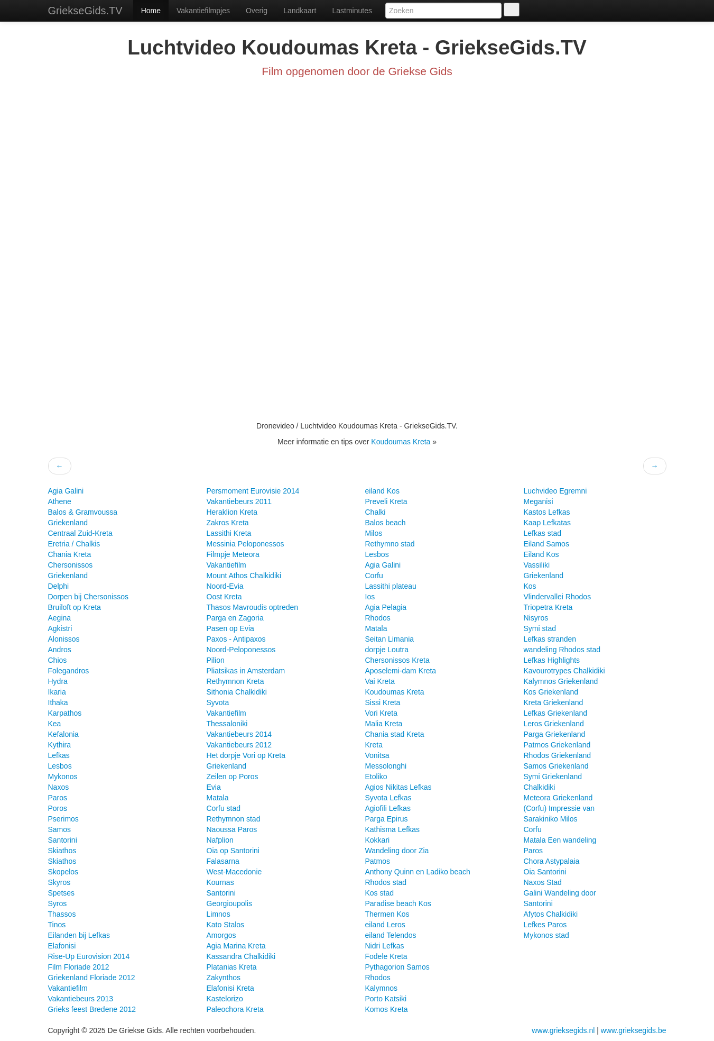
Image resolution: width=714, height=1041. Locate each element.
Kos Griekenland (551, 692)
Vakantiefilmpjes (203, 10)
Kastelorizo (225, 998)
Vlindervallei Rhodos (557, 596)
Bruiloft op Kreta (74, 607)
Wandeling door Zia (397, 850)
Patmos (377, 861)
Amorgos (221, 935)
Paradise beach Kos (398, 903)
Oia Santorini (545, 872)
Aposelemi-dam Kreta (401, 670)
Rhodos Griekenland (557, 755)
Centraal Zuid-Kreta (80, 533)
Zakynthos (224, 977)
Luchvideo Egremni (555, 491)
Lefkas (59, 755)
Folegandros (68, 670)
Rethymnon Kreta (235, 681)
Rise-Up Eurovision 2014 (89, 956)
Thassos (62, 914)
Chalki (375, 512)
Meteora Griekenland (558, 797)
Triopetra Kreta (548, 607)
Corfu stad (224, 808)
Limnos (218, 914)
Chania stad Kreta (394, 734)
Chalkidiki (539, 787)
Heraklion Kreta (232, 512)
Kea (54, 723)
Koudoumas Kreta (401, 441)
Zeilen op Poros (232, 776)
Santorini (62, 840)
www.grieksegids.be (633, 1030)
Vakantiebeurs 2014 (239, 734)
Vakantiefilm (68, 988)
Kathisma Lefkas (392, 829)
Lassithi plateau (390, 586)
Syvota (218, 702)
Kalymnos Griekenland (561, 681)
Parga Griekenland (555, 734)
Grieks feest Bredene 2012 (92, 1009)
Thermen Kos (387, 914)
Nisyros (536, 618)
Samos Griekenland (556, 766)
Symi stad (540, 628)
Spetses (61, 893)
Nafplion (220, 840)
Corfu (374, 575)
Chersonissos (70, 565)
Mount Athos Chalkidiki (244, 575)
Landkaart (299, 10)
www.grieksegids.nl (564, 1030)
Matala (218, 797)
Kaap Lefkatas (547, 522)
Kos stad (379, 893)
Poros (58, 808)
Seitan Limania (389, 639)
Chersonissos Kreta (397, 660)
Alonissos (64, 639)
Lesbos (60, 766)
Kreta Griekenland (553, 702)
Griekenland (68, 522)
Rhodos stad (386, 882)
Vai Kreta (380, 681)
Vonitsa (377, 755)
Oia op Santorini (233, 850)
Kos (530, 586)
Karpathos (65, 713)
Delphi (58, 586)
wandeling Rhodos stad (562, 649)
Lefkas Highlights (552, 660)
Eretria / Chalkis (74, 544)
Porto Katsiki (386, 998)
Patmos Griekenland (557, 745)
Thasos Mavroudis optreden (253, 607)
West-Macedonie (234, 872)
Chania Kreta (69, 554)
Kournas (220, 882)
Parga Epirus (386, 819)
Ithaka (58, 702)
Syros (57, 903)
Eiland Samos (546, 544)
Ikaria (57, 692)
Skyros (59, 882)
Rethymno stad (390, 544)
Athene (59, 501)
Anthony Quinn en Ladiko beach (417, 872)
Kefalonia (63, 734)
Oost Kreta (224, 596)
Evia (214, 787)
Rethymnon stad (234, 819)
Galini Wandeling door (560, 893)
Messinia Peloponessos (245, 544)
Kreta (374, 745)
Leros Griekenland (554, 723)
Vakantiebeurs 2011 (239, 501)
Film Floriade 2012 (78, 967)
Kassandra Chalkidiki (241, 956)
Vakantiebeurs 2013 (81, 998)
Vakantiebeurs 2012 (239, 745)
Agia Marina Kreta (236, 946)
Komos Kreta (386, 1009)
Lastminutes (352, 10)
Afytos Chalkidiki (551, 914)
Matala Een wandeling (560, 840)
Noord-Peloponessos (241, 649)
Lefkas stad (543, 533)
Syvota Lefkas (388, 797)
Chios (57, 660)
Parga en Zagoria (235, 618)
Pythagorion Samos (397, 967)
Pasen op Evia (230, 628)
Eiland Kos (541, 554)
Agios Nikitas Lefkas (398, 787)
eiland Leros (385, 924)
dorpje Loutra (387, 649)
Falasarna (223, 861)
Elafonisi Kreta (230, 988)
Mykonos (63, 776)
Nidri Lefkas (384, 946)
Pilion (216, 660)
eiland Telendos (390, 935)
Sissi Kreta (383, 702)
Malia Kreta (384, 723)
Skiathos (62, 850)
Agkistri (60, 628)
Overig (256, 10)
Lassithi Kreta (229, 533)
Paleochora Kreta (235, 1009)
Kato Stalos (226, 924)
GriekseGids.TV (85, 10)
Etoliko (376, 776)
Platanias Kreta (232, 967)
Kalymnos (381, 988)
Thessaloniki (227, 723)
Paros (58, 797)
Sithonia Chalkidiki (237, 692)
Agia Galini (66, 491)
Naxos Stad (543, 882)
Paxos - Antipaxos (236, 639)
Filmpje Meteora (233, 554)
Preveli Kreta (386, 501)
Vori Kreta (381, 713)
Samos (59, 829)
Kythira (59, 745)
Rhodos (378, 618)
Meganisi (538, 501)
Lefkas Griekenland (556, 713)
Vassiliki (537, 565)
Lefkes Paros (545, 924)
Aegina (59, 618)
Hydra (58, 681)
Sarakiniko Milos (551, 819)
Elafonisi (62, 946)
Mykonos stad (546, 935)
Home (151, 10)
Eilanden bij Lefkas (79, 935)
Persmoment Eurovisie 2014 (253, 491)
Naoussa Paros (232, 829)
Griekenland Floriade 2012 (91, 977)
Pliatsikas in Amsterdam (246, 670)
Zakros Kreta (228, 522)
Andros (59, 649)
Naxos (58, 787)
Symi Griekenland (553, 776)
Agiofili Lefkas (388, 808)
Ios (370, 596)
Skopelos (63, 872)
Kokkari (377, 840)
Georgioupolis (229, 903)
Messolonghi (386, 766)
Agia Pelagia (386, 607)
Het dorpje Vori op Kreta (246, 755)
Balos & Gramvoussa (83, 512)
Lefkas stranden (550, 639)
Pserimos (63, 819)
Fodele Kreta (386, 956)
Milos (374, 533)
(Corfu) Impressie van (559, 808)
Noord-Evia (225, 586)
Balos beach (385, 522)
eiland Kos (382, 491)
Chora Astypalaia (552, 861)
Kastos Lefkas (547, 512)
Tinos (57, 924)
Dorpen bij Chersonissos (88, 596)
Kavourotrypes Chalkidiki (564, 670)
